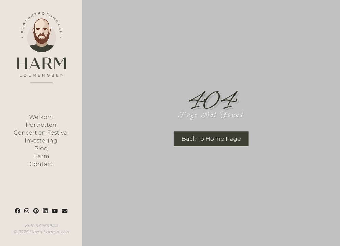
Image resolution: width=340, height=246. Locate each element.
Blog (41, 148)
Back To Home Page (211, 138)
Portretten (41, 125)
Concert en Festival (41, 133)
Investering (41, 141)
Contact (41, 164)
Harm (41, 156)
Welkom (41, 117)
